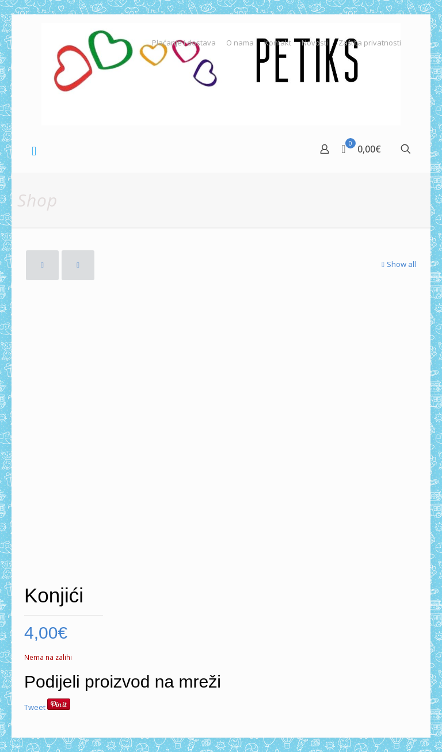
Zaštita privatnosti (369, 43)
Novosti (315, 43)
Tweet (34, 707)
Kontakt (277, 43)
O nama (240, 43)
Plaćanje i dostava (184, 43)
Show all (397, 264)
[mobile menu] (34, 150)
